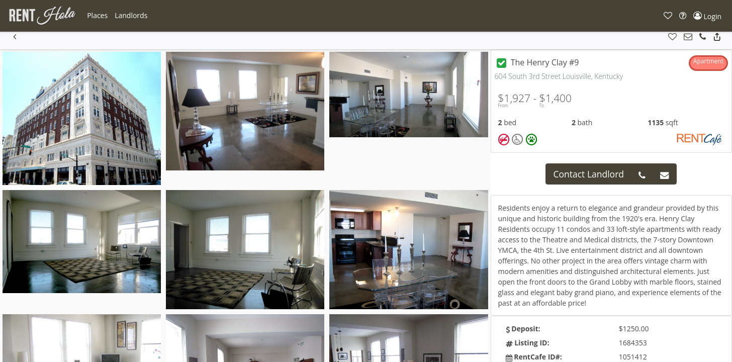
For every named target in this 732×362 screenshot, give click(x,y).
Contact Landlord (588, 174)
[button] (97, 16)
